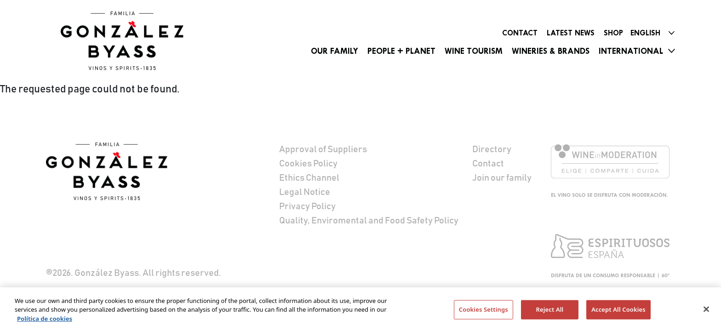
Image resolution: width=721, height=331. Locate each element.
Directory (491, 149)
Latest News (571, 33)
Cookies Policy (308, 163)
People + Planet (401, 51)
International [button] (631, 51)
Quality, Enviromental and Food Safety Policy (368, 220)
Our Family (334, 51)
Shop (613, 33)
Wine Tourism (474, 51)
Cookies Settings (483, 311)
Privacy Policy (307, 206)
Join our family (502, 178)
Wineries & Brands (550, 51)
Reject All (550, 311)
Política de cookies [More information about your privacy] (44, 320)
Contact (520, 33)
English (645, 33)
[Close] (706, 311)
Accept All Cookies (618, 311)
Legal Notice (304, 192)
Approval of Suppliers (323, 149)
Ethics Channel (309, 178)
